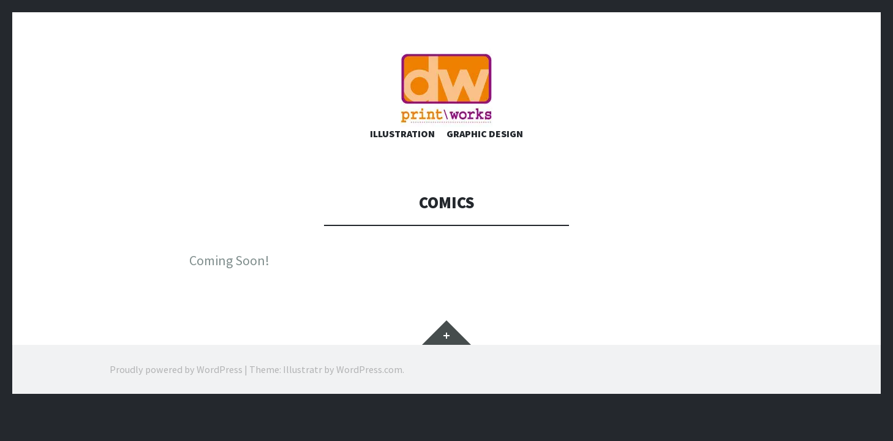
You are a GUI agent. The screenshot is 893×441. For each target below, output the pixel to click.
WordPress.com (369, 395)
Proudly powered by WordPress (176, 395)
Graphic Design (484, 159)
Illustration (402, 159)
